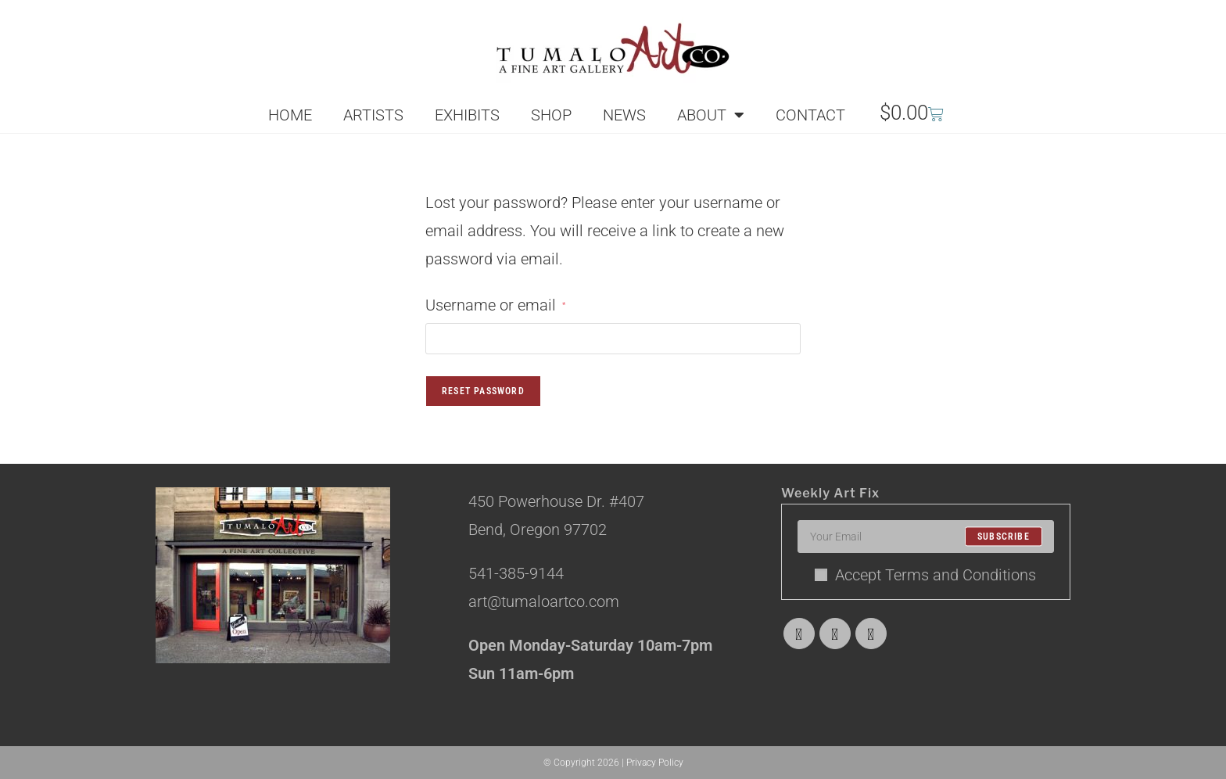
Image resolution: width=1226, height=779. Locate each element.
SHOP (551, 115)
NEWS (624, 115)
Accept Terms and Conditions (925, 574)
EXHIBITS (467, 115)
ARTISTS (373, 115)
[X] (799, 633)
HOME (290, 115)
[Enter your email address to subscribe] (926, 536)
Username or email (495, 302)
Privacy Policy (654, 762)
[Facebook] (835, 633)
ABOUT (710, 115)
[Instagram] (871, 633)
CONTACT (810, 115)
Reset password (483, 391)
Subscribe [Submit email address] (1003, 536)
